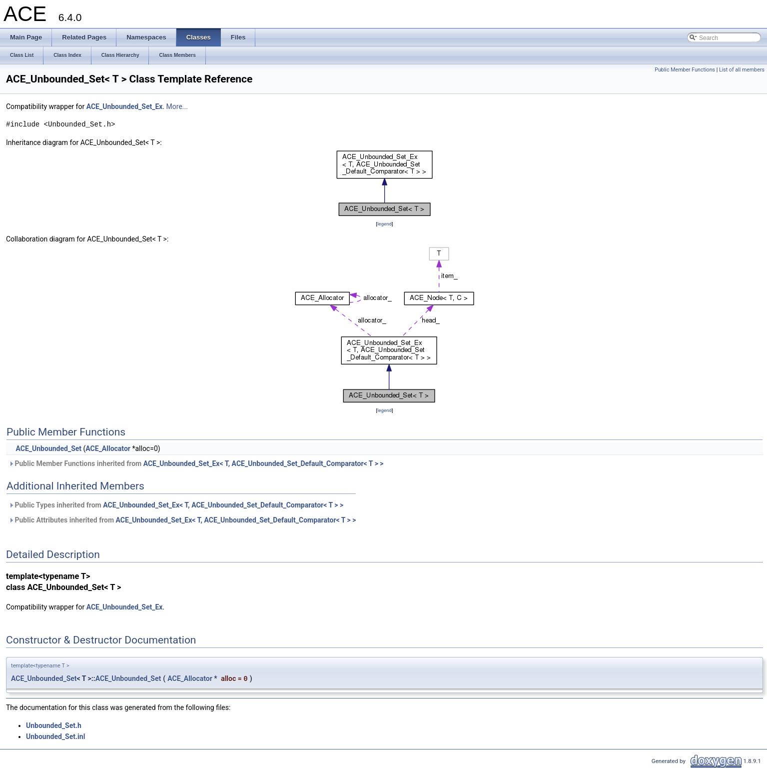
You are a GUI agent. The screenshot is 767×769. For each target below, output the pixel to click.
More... (177, 106)
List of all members (742, 69)
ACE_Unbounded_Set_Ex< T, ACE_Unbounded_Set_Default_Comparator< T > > (263, 464)
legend (384, 223)
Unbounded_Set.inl (55, 736)
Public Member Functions (685, 69)
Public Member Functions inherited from (196, 464)
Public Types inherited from (175, 505)
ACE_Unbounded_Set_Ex (124, 106)
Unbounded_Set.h (53, 726)
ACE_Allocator (107, 448)
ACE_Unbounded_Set (48, 448)
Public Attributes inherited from (182, 520)
